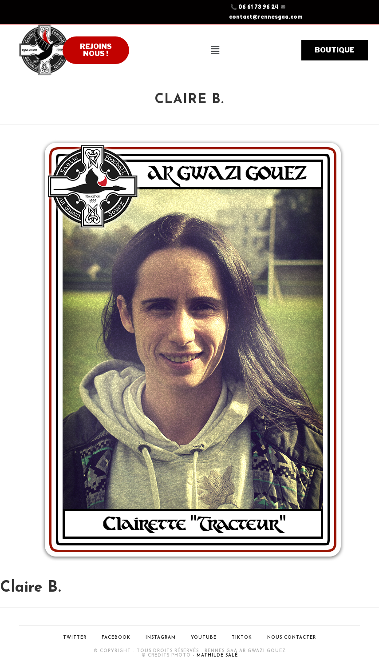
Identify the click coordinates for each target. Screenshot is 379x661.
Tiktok (242, 637)
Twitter (75, 637)
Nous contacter (291, 637)
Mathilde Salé (217, 655)
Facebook (116, 637)
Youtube (204, 637)
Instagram (161, 637)
